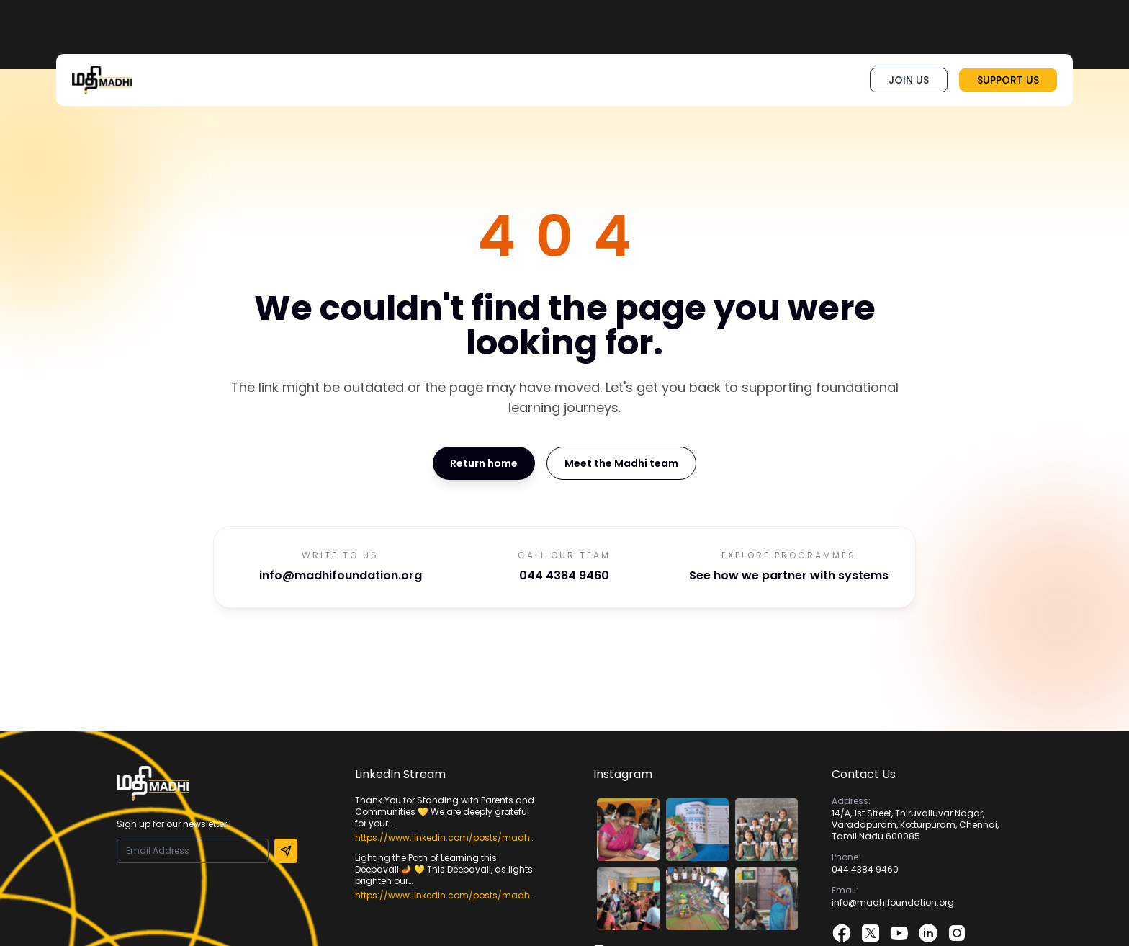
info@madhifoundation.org (340, 575)
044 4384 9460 (564, 575)
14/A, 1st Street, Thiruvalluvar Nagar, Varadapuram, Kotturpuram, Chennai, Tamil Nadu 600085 (915, 824)
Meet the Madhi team (621, 463)
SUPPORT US (1008, 80)
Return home (484, 463)
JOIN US (909, 80)
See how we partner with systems (789, 575)
